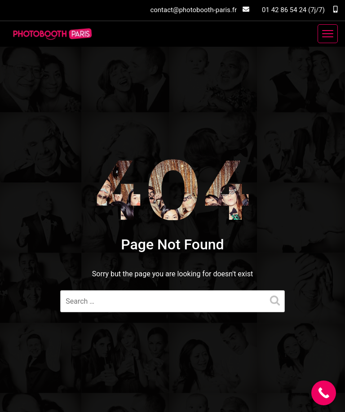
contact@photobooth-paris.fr (199, 10)
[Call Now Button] (323, 393)
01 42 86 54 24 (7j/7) (299, 10)
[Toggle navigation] (328, 33)
